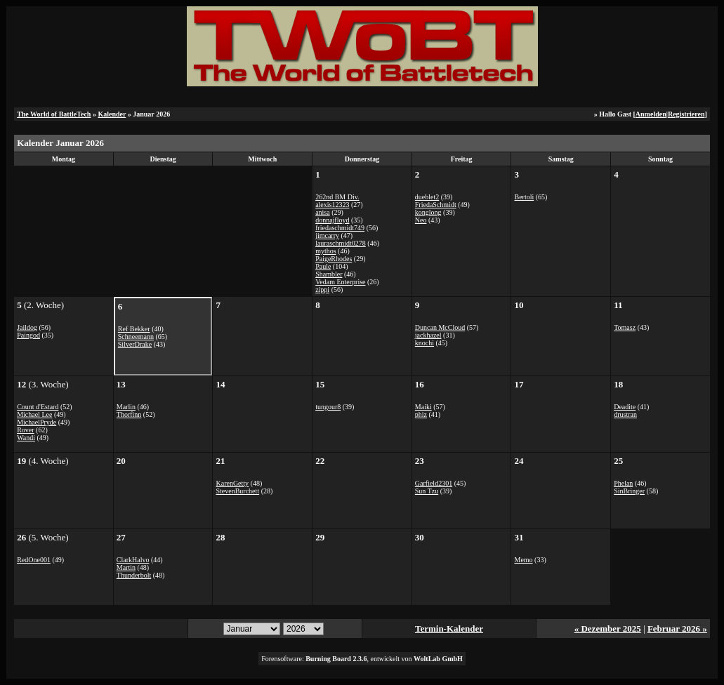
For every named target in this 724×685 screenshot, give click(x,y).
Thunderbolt (134, 575)
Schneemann (136, 336)
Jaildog (27, 327)
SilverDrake (135, 344)
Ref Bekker (134, 329)
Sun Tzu (426, 491)
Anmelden (651, 114)
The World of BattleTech (54, 114)
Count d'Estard (37, 407)
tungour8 (328, 407)
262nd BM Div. (337, 197)
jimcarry (327, 235)
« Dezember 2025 (607, 628)
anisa (322, 212)
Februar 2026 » (677, 628)
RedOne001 (34, 560)
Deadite (625, 407)
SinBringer (629, 491)
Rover (25, 430)
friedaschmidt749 (339, 228)
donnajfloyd (332, 220)
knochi (424, 343)
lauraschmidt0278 (340, 243)
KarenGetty (232, 483)
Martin (126, 567)
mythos (325, 251)
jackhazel (428, 335)
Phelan (623, 483)
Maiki (423, 407)
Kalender (112, 114)
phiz (421, 414)
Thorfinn (129, 414)
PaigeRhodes (333, 258)
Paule (323, 266)
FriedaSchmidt (435, 204)
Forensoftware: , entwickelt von (362, 659)
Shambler (328, 274)
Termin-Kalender (449, 628)
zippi (322, 289)
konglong (428, 212)
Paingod (28, 335)
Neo (421, 220)
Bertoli (524, 197)
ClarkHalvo (133, 560)
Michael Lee (34, 414)
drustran (625, 414)
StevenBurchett (237, 491)
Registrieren (686, 114)
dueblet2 (427, 197)
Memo (523, 560)
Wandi (26, 437)
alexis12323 (332, 204)
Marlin (126, 407)
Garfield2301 (433, 483)
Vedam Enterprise (340, 282)
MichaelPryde (36, 422)
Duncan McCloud (440, 327)
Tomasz (625, 327)
